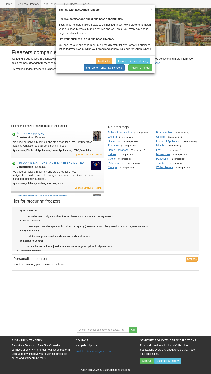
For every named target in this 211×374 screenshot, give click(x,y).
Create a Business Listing (133, 61)
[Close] (151, 9)
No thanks (104, 61)
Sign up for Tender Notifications (104, 67)
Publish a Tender (140, 67)
